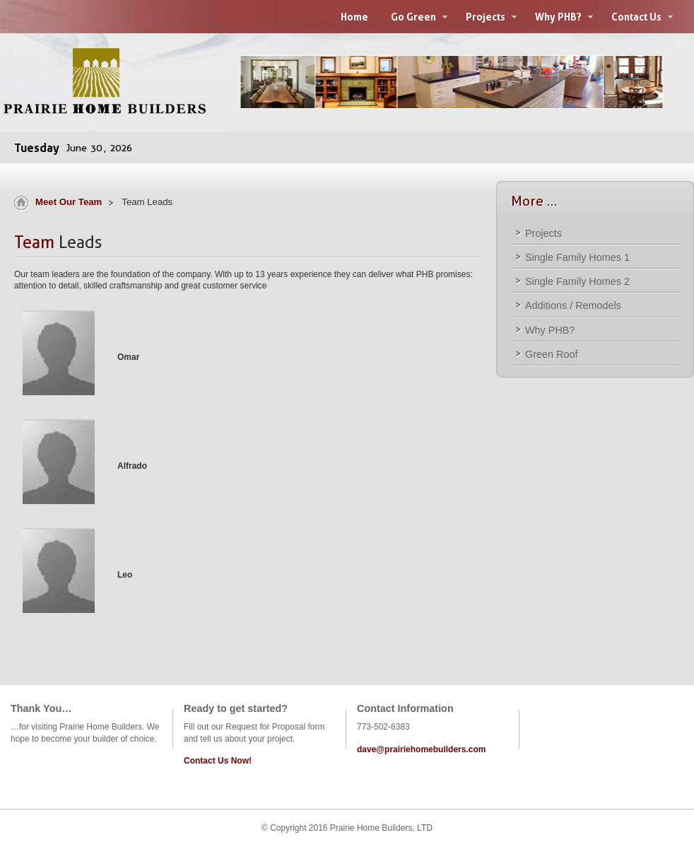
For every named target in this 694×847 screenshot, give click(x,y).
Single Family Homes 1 (577, 257)
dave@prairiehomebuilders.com (421, 749)
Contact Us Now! (218, 761)
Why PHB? (550, 330)
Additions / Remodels (573, 305)
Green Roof (551, 354)
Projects (543, 233)
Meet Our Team (68, 202)
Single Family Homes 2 (577, 281)
